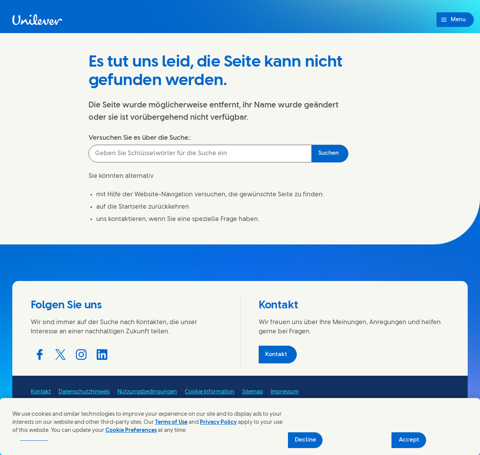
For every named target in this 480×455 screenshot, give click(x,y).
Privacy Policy (218, 422)
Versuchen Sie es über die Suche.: (140, 137)
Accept (409, 440)
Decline (305, 440)
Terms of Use (171, 422)
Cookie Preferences (131, 430)
